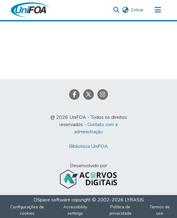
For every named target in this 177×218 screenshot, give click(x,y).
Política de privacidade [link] (120, 210)
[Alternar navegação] (158, 10)
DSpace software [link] (51, 200)
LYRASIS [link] (134, 200)
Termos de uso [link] (160, 210)
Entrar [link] (137, 10)
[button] (30, 10)
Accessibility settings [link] (75, 210)
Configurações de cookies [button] (27, 210)
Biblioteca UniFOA (88, 146)
